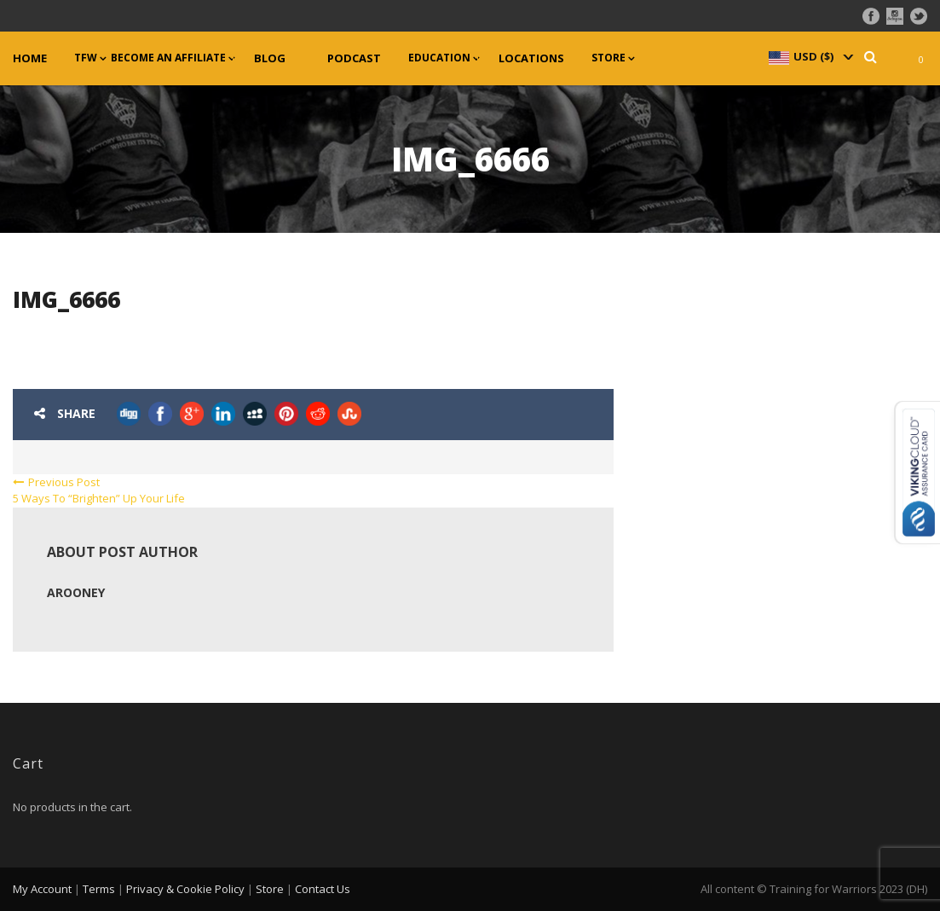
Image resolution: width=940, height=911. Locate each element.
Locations (531, 58)
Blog (269, 58)
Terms (99, 888)
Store (608, 58)
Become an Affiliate (168, 58)
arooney (76, 592)
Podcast (354, 58)
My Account (42, 888)
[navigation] (809, 56)
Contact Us (322, 888)
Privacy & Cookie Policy (185, 888)
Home (30, 58)
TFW (85, 58)
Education (439, 58)
